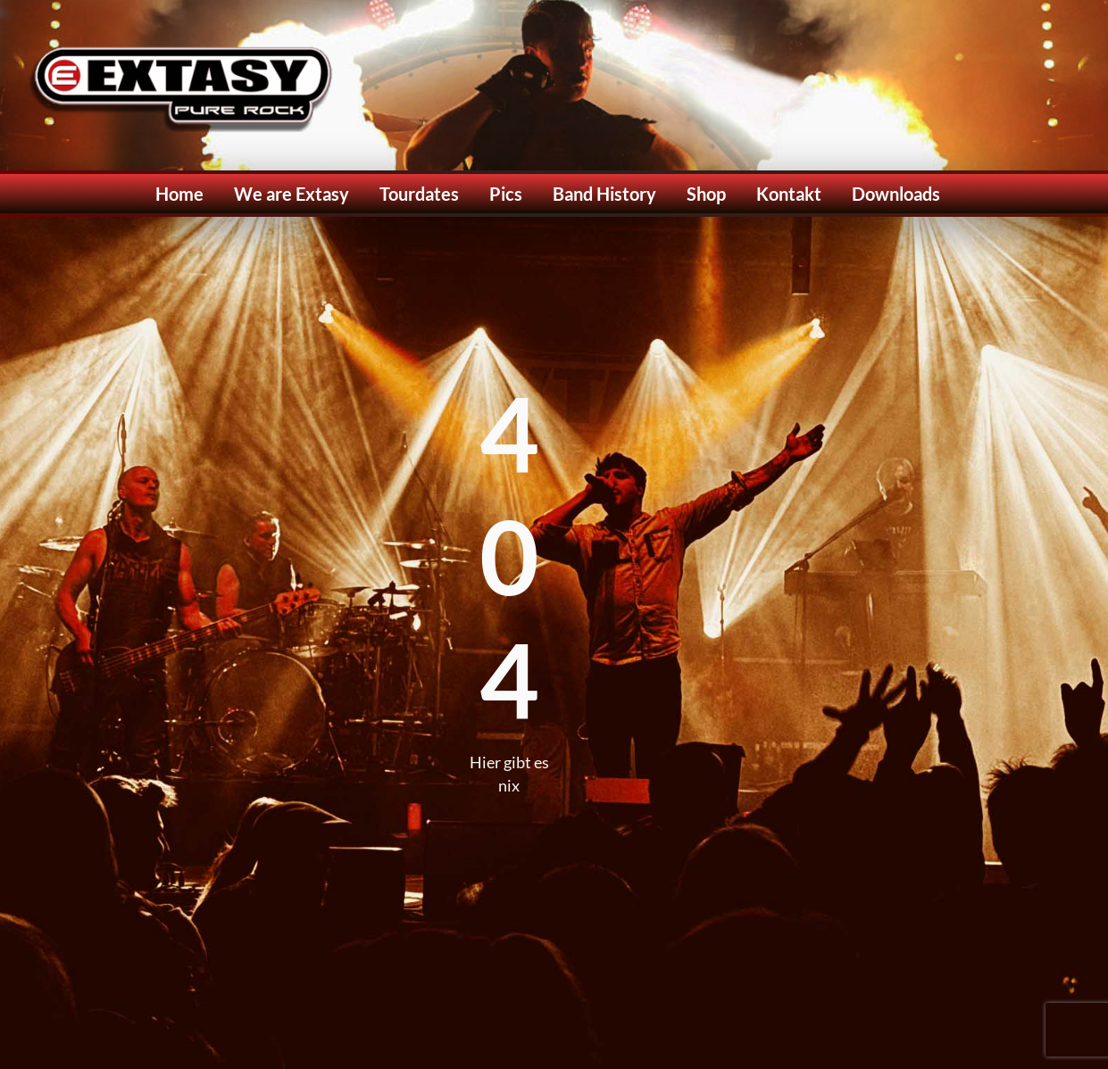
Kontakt (788, 193)
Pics (505, 193)
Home (179, 193)
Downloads (896, 193)
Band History (604, 193)
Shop (706, 193)
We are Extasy (291, 193)
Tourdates (419, 193)
